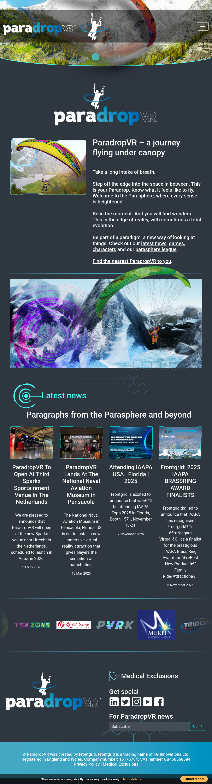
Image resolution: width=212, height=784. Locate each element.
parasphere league (155, 249)
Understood (194, 779)
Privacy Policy (87, 764)
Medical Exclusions (149, 676)
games (176, 243)
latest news (154, 243)
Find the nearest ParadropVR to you (132, 261)
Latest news (48, 395)
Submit (197, 726)
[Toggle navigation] (203, 26)
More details (132, 779)
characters (104, 249)
